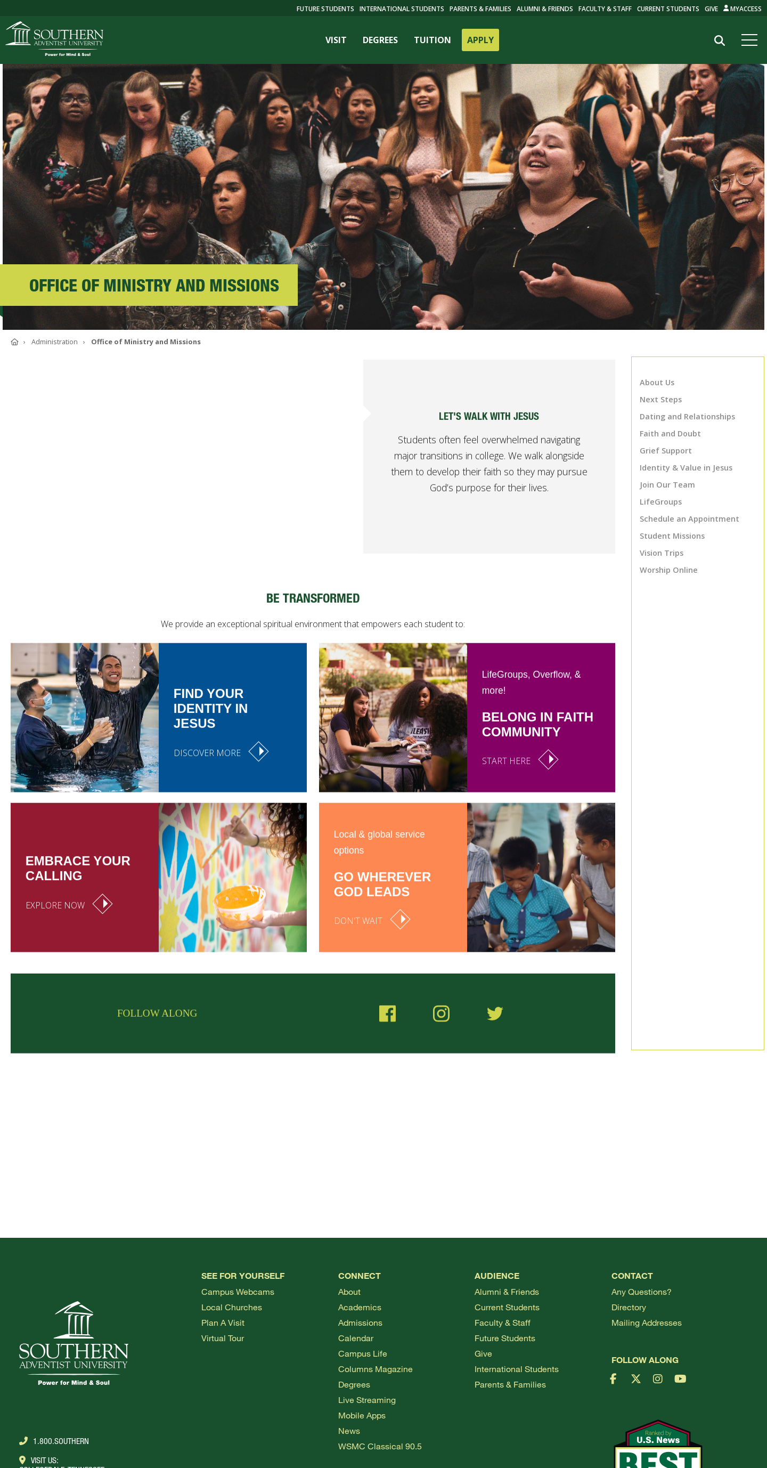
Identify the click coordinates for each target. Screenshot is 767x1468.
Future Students (505, 1338)
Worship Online (669, 570)
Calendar (355, 1338)
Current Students (668, 8)
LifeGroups (661, 502)
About (349, 1291)
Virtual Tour (222, 1338)
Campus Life (362, 1353)
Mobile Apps (362, 1415)
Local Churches (231, 1307)
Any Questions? (641, 1291)
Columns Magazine (375, 1369)
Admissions (360, 1322)
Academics (359, 1307)
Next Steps (661, 399)
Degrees (354, 1384)
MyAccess (742, 8)
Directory (628, 1307)
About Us (657, 382)
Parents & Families (480, 8)
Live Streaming (367, 1399)
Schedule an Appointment (689, 519)
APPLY (480, 40)
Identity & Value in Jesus (686, 468)
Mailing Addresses (646, 1322)
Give (711, 8)
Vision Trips (661, 553)
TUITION (432, 40)
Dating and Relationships (687, 416)
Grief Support (666, 450)
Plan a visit (222, 1322)
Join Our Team (667, 485)
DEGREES (380, 40)
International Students (402, 8)
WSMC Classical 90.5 (380, 1446)
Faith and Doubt (670, 433)
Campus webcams (237, 1291)
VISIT (336, 40)
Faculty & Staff (605, 8)
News (349, 1430)
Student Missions (672, 536)
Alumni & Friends (545, 8)
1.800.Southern (54, 1441)
